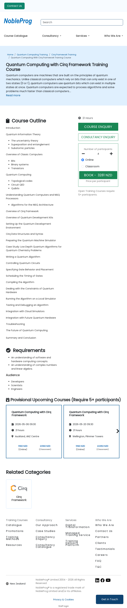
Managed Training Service (77, 534)
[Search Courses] (82, 22)
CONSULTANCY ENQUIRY (98, 137)
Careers (101, 555)
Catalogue (14, 525)
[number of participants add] (112, 153)
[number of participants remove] (84, 153)
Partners (102, 537)
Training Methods (12, 538)
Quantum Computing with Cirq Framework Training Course (41, 57)
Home (10, 54)
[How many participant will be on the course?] (98, 154)
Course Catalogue (15, 36)
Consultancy (50, 36)
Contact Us (14, 6)
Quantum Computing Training (32, 54)
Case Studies (45, 531)
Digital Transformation (77, 526)
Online (89, 160)
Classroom (92, 166)
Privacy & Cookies (63, 599)
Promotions (15, 531)
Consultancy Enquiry (45, 538)
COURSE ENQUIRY (98, 126)
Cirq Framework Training (63, 54)
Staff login (63, 606)
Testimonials (105, 549)
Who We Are (112, 36)
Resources (14, 545)
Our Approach (47, 525)
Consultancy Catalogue (45, 546)
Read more (13, 95)
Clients (100, 543)
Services (81, 36)
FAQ (98, 561)
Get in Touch (109, 599)
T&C (98, 567)
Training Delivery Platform (72, 543)
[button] (117, 431)
